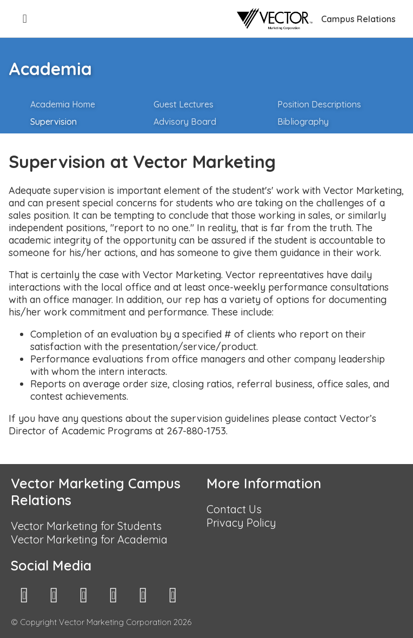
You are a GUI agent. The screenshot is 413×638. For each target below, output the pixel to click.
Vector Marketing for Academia (89, 539)
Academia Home (62, 104)
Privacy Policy (241, 522)
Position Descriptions (319, 104)
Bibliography (303, 121)
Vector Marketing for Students (86, 526)
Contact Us (234, 509)
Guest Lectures (184, 104)
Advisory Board (185, 121)
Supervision (53, 121)
